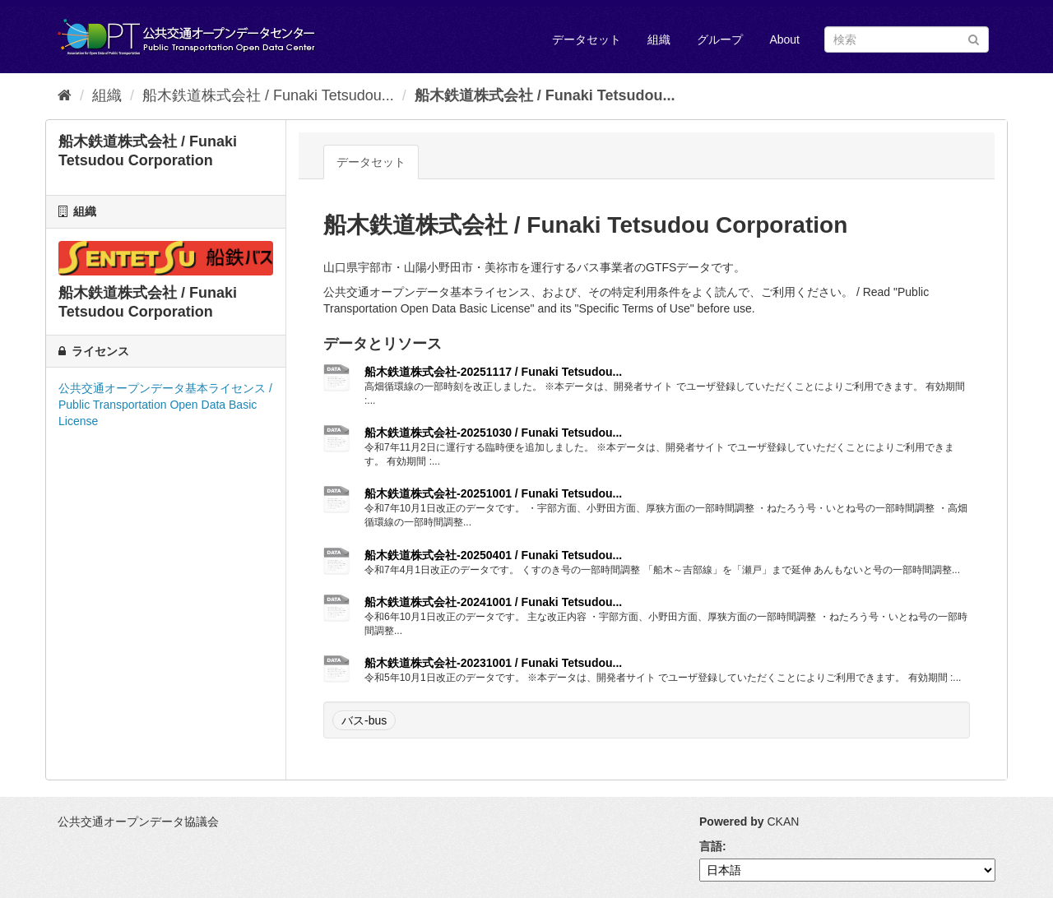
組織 (658, 39)
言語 (710, 846)
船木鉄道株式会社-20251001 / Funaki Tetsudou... (493, 493)
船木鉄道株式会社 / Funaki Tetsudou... (268, 95)
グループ (720, 39)
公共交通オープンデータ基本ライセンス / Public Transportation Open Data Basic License (165, 405)
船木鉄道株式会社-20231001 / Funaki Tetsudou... (493, 662)
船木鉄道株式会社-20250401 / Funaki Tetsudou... (493, 555)
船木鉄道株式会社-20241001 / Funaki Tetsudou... (493, 602)
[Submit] (974, 38)
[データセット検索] (906, 39)
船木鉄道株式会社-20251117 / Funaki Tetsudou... (493, 371)
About (784, 39)
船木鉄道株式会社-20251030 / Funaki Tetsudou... (493, 432)
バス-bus (364, 720)
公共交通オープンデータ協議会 (138, 821)
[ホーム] (65, 95)
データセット (586, 39)
